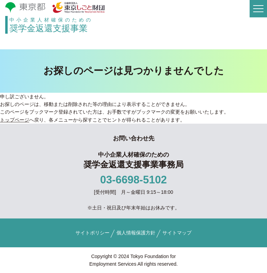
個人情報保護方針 (135, 232)
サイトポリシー (92, 232)
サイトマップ (177, 232)
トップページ (14, 120)
